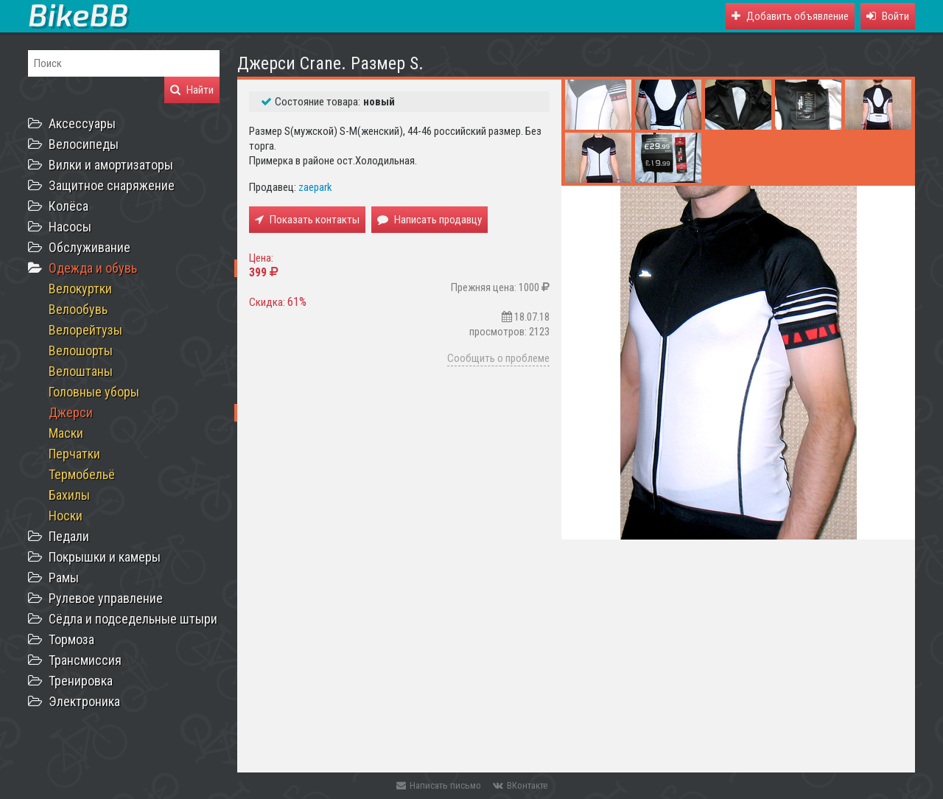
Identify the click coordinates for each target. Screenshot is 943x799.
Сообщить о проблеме (498, 358)
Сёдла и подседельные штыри (133, 619)
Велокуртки (80, 288)
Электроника (84, 701)
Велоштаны (81, 371)
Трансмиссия (85, 660)
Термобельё (82, 474)
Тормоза (71, 639)
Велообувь (78, 309)
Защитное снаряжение (112, 185)
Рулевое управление (106, 598)
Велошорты (81, 350)
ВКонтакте (520, 785)
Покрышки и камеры (105, 557)
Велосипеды (84, 144)
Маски (66, 433)
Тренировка (81, 680)
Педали (69, 536)
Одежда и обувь (93, 268)
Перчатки (74, 453)
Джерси (71, 412)
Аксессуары (82, 123)
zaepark (315, 187)
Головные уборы (94, 392)
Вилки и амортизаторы (111, 164)
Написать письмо (438, 785)
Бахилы (69, 495)
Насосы (70, 226)
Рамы (64, 577)
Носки (66, 515)
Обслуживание (89, 247)
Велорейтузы (85, 330)
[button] (887, 16)
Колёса (68, 206)
